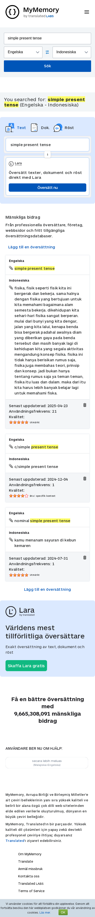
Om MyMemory (29, 854)
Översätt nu (47, 187)
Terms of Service (31, 891)
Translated (15, 841)
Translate (25, 861)
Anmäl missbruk (30, 869)
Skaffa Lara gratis (26, 665)
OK (63, 912)
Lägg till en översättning (31, 247)
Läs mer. (45, 912)
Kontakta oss (28, 876)
